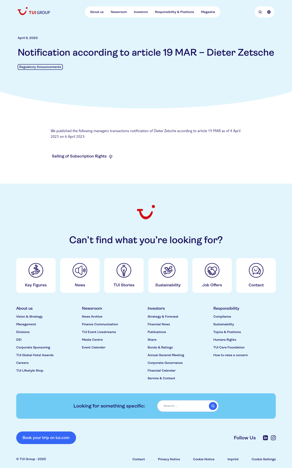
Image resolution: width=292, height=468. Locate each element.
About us (97, 12)
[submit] (213, 406)
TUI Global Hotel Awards (35, 355)
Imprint (233, 459)
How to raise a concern (230, 355)
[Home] (34, 11)
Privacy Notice (169, 459)
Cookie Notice (204, 459)
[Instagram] (273, 437)
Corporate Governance (165, 363)
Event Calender (93, 347)
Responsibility (226, 308)
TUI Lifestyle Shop (29, 370)
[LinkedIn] (265, 437)
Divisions (23, 332)
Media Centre (92, 340)
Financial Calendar (162, 370)
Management (26, 324)
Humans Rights (224, 340)
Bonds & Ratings (160, 347)
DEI (18, 340)
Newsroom (119, 12)
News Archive (92, 316)
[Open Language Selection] (269, 12)
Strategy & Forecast (163, 316)
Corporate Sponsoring (33, 347)
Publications (157, 332)
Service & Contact (161, 378)
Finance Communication (100, 324)
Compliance (222, 316)
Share (152, 340)
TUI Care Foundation (229, 347)
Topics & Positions (227, 332)
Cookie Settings (264, 459)
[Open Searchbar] (260, 12)
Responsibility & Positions (174, 12)
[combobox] (188, 406)
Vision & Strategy (29, 316)
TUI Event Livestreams (99, 332)
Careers (22, 363)
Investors (141, 12)
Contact (138, 459)
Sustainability (223, 324)
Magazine (208, 12)
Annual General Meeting (166, 355)
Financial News (159, 324)
